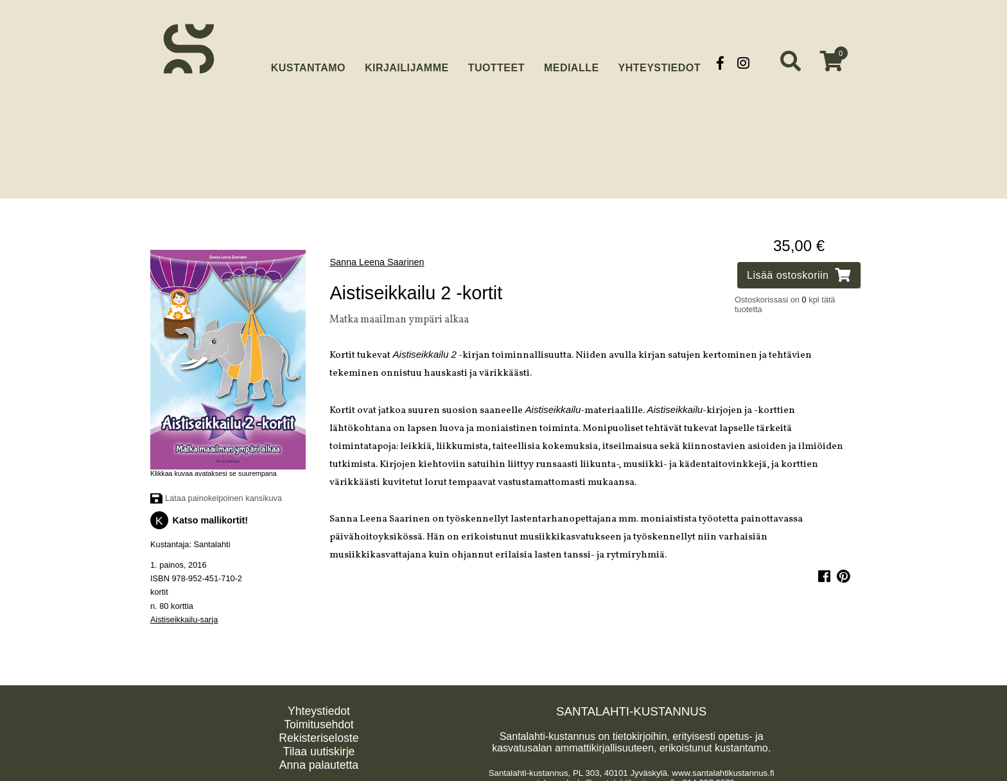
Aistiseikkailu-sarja (184, 614)
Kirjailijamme (407, 62)
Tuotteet (496, 62)
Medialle (571, 62)
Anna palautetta (318, 759)
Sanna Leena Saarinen (376, 257)
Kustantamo (308, 61)
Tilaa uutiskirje (319, 746)
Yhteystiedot (659, 62)
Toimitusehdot (319, 719)
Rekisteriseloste (318, 732)
